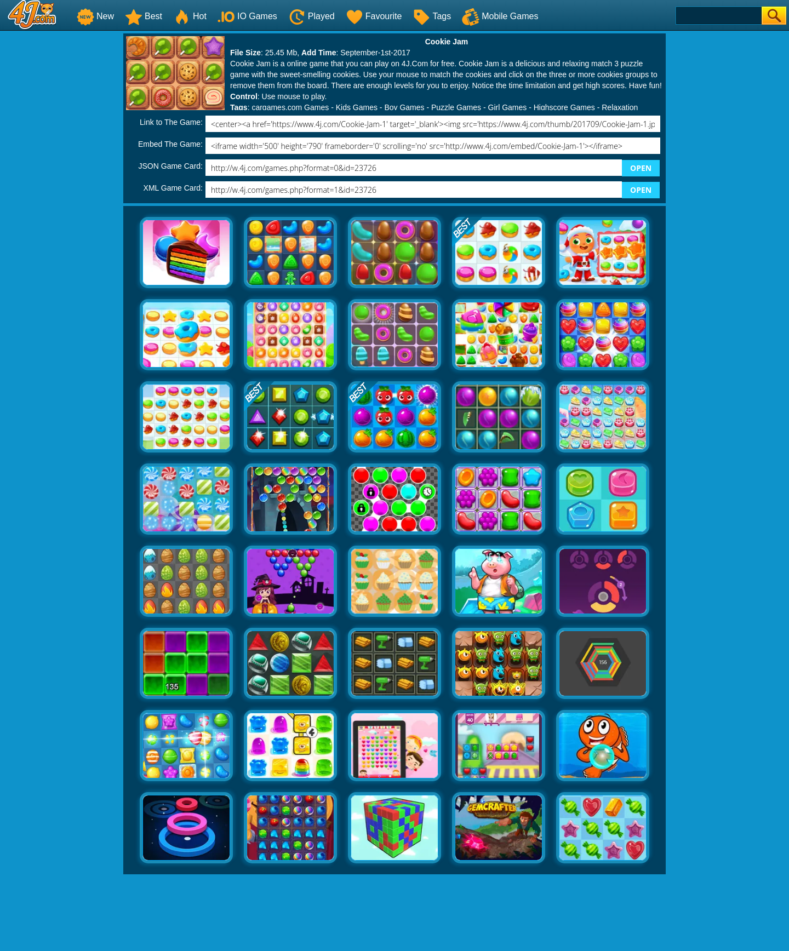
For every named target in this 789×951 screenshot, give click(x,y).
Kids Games (357, 107)
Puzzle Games (456, 107)
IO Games (247, 16)
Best (143, 16)
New (95, 16)
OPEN (640, 168)
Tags (432, 16)
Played (311, 16)
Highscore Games (564, 107)
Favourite (374, 16)
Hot (190, 16)
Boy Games (404, 107)
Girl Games (507, 107)
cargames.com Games (290, 107)
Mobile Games (500, 16)
